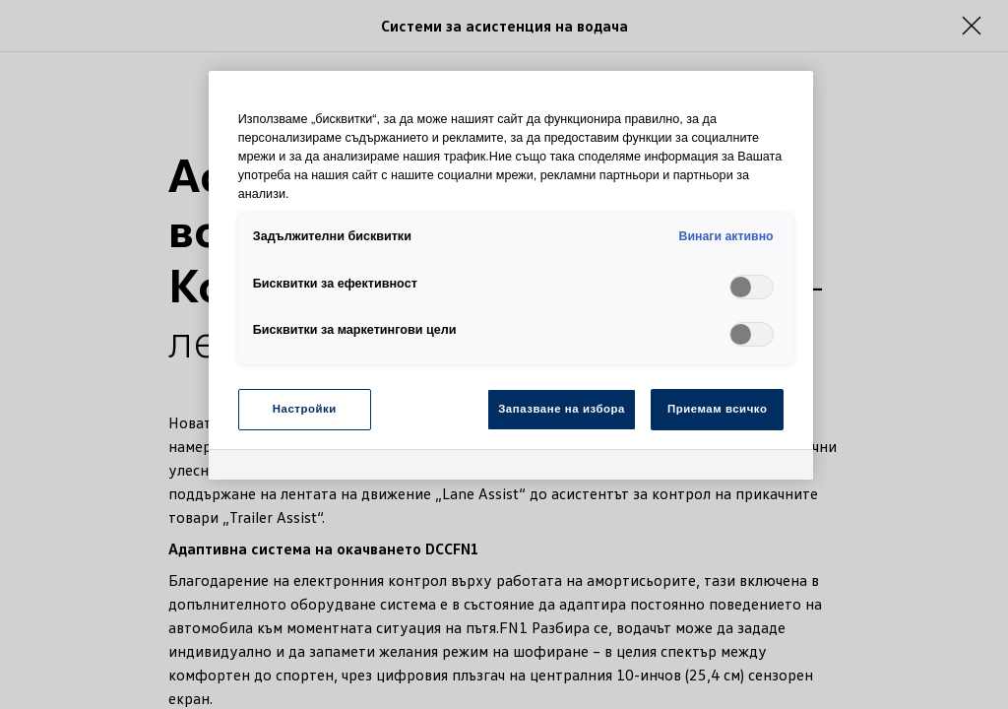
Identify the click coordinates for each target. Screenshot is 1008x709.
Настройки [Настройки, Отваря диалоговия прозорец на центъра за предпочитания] (305, 409)
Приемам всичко (717, 409)
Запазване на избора (561, 409)
